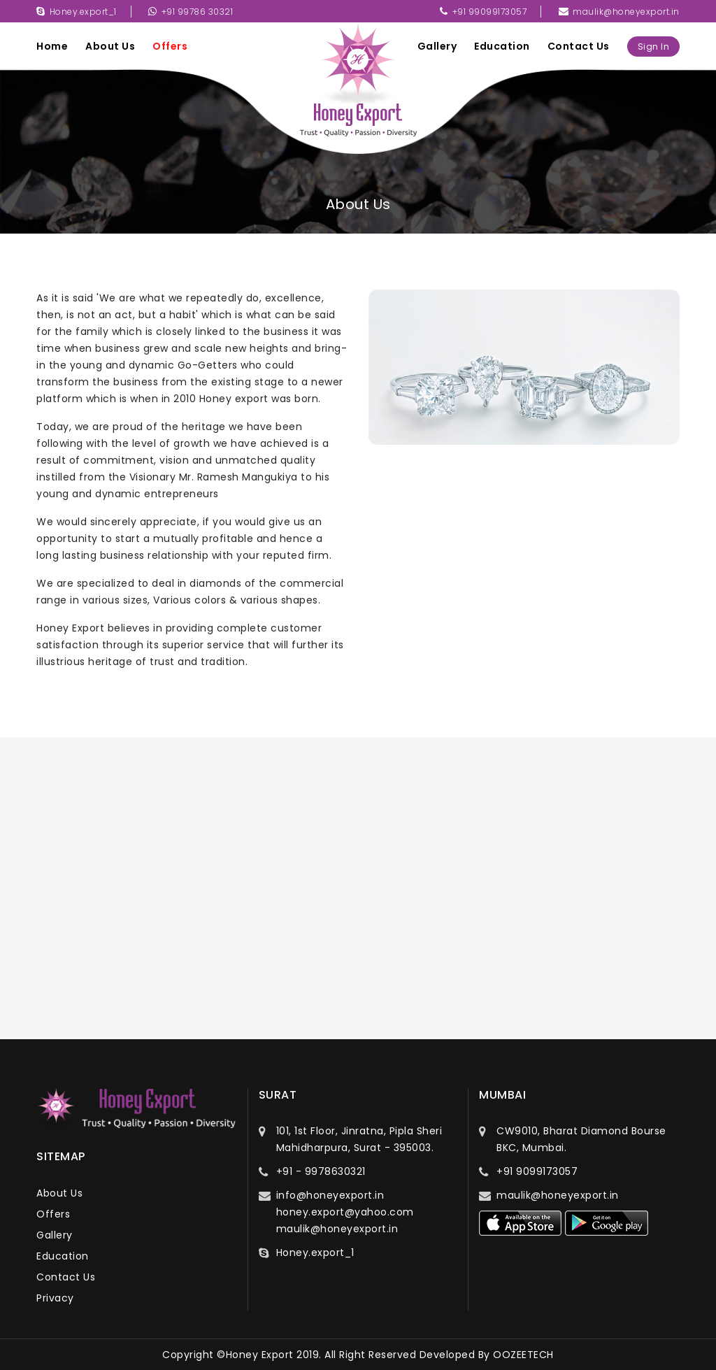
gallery (437, 46)
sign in (654, 46)
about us (110, 46)
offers (169, 46)
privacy (55, 1298)
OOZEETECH (523, 1355)
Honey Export (260, 1355)
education (502, 46)
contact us (578, 46)
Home (52, 46)
